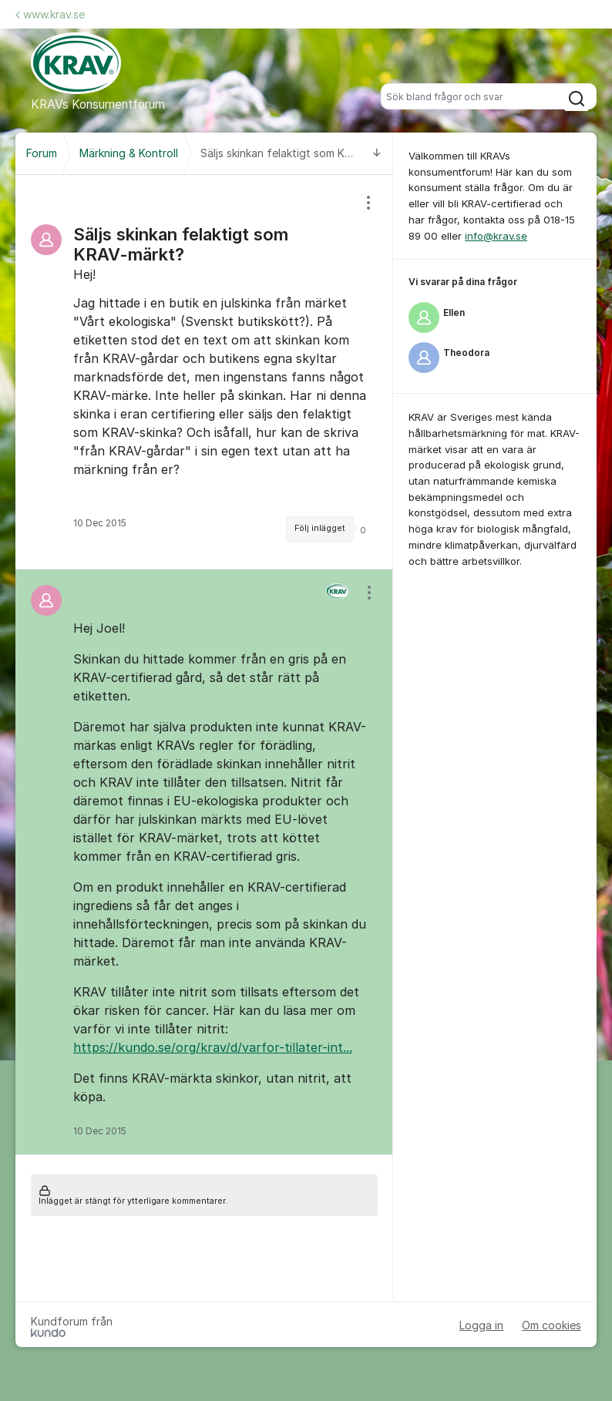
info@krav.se (496, 236)
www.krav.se (50, 14)
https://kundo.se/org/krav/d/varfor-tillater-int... (212, 1047)
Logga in (481, 1325)
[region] (204, 372)
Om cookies (551, 1325)
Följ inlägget (319, 528)
